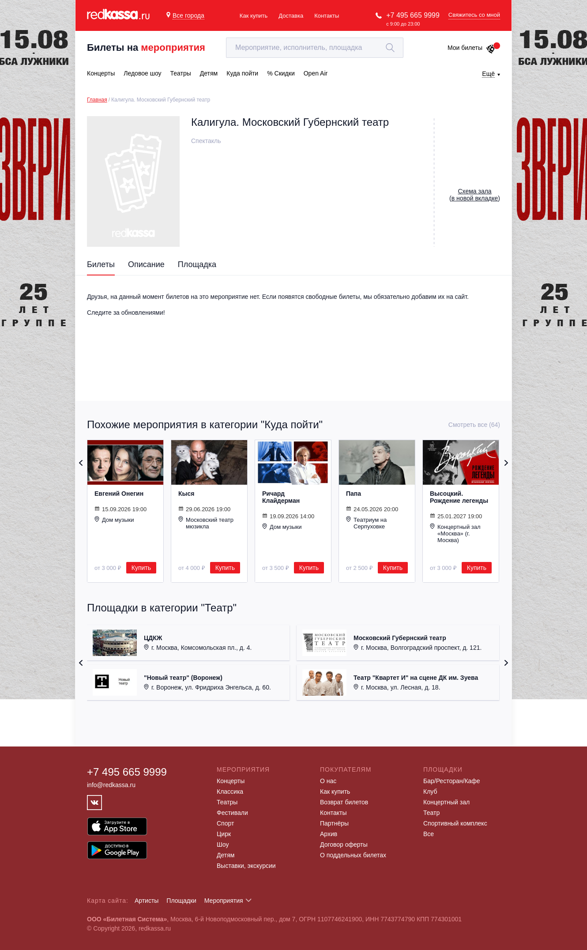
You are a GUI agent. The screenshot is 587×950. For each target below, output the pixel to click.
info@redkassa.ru (111, 784)
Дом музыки (114, 519)
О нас (328, 780)
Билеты (101, 264)
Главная (97, 100)
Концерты (231, 780)
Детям (225, 855)
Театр (431, 812)
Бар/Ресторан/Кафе (451, 780)
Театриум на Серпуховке (366, 523)
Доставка (290, 15)
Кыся (186, 493)
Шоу (223, 844)
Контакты (326, 15)
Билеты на (146, 47)
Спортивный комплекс (455, 823)
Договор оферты (344, 844)
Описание (146, 264)
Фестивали (232, 812)
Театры (227, 802)
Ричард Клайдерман (281, 497)
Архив (328, 833)
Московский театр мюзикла (205, 523)
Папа (353, 493)
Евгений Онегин (118, 493)
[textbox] (314, 48)
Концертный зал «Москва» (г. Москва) (455, 533)
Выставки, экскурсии (246, 865)
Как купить (253, 15)
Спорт (225, 823)
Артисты (147, 900)
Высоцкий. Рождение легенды (459, 497)
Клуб (430, 791)
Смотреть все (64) (474, 424)
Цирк (224, 833)
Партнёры (334, 823)
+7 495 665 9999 (413, 15)
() (474, 195)
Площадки (181, 900)
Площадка (197, 264)
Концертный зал (446, 802)
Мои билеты (472, 47)
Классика (230, 791)
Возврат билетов (344, 802)
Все (428, 833)
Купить (141, 567)
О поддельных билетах (353, 855)
